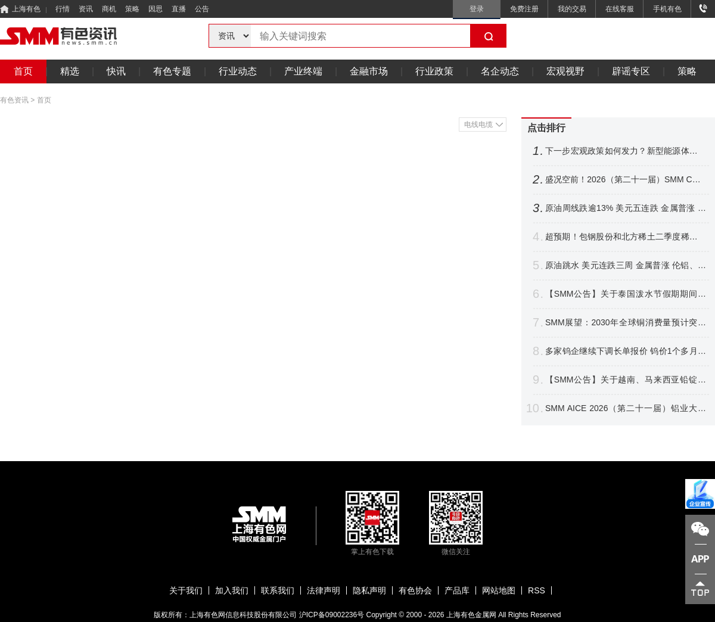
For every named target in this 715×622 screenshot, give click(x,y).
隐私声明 (369, 590)
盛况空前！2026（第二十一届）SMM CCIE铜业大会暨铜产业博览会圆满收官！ (625, 180)
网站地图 (498, 590)
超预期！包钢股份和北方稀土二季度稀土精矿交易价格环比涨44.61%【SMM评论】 (625, 237)
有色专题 (172, 71)
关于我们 (186, 590)
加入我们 (231, 590)
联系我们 (277, 590)
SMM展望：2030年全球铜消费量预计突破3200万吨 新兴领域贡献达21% (625, 323)
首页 (23, 71)
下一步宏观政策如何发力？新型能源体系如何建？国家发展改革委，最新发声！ (625, 151)
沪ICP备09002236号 (331, 615)
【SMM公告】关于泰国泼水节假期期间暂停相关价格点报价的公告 (625, 294)
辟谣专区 (631, 71)
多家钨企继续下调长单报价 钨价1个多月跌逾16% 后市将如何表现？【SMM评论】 (625, 351)
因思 (155, 9)
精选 (69, 71)
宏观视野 (565, 71)
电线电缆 (478, 124)
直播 (179, 9)
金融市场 (369, 71)
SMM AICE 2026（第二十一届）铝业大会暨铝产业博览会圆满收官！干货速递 (625, 408)
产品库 (457, 590)
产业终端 (303, 71)
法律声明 (323, 590)
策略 (132, 9)
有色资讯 (14, 100)
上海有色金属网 (471, 615)
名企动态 (500, 71)
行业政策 (434, 71)
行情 (62, 9)
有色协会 (415, 590)
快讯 (116, 71)
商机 (109, 9)
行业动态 (238, 71)
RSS (536, 590)
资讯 (86, 9)
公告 (202, 9)
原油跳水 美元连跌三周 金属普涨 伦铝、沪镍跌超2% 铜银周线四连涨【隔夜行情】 (625, 265)
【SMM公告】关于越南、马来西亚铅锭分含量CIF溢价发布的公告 (625, 380)
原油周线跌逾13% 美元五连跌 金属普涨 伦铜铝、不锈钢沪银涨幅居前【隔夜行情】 (625, 208)
